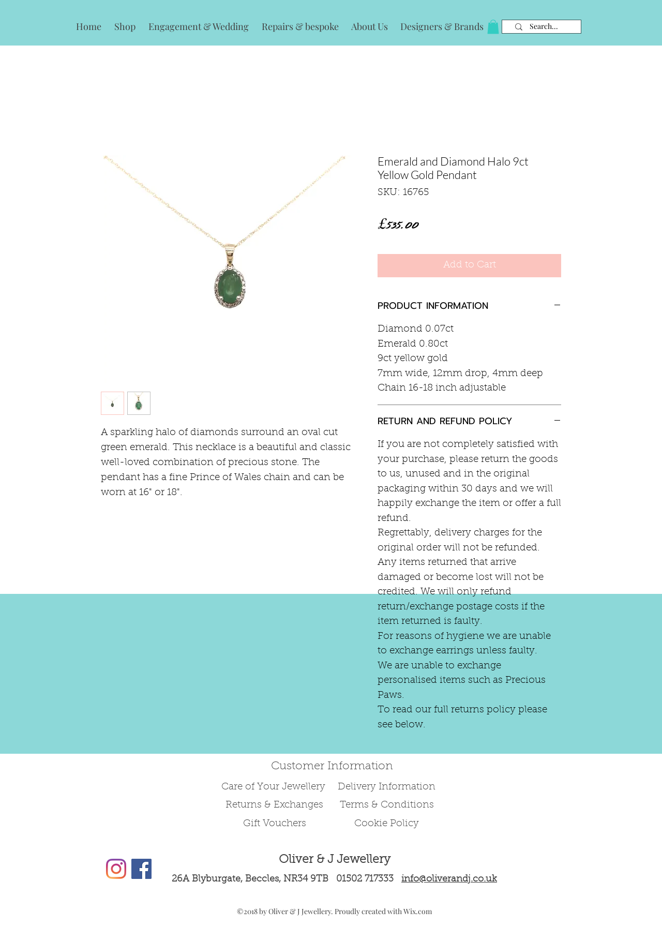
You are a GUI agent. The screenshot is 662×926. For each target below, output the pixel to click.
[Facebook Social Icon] (141, 869)
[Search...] (544, 26)
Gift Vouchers (274, 824)
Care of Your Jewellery (274, 787)
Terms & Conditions (387, 805)
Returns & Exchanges (274, 805)
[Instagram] (116, 869)
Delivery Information (386, 787)
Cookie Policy (386, 824)
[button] (493, 27)
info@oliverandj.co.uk (449, 879)
